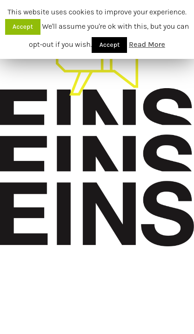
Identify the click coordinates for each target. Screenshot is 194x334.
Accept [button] (23, 27)
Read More (147, 44)
